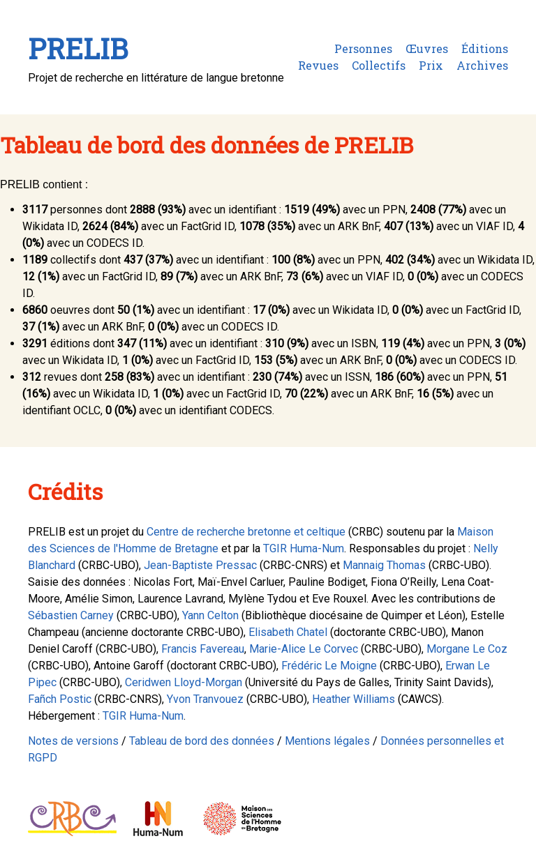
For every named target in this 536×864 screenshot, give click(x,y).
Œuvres (426, 48)
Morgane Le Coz (466, 648)
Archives (482, 65)
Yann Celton (210, 615)
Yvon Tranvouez (205, 699)
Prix (431, 65)
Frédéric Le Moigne (329, 665)
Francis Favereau (202, 648)
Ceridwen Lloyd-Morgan (183, 682)
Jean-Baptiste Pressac (200, 565)
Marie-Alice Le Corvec (303, 648)
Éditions (484, 48)
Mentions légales (327, 741)
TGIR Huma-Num (303, 548)
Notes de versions (73, 741)
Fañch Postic (59, 699)
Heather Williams (353, 699)
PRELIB (78, 48)
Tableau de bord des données (201, 741)
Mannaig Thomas (384, 565)
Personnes (363, 48)
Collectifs (378, 65)
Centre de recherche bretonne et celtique (246, 531)
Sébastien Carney (71, 615)
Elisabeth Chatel (287, 632)
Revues (318, 65)
